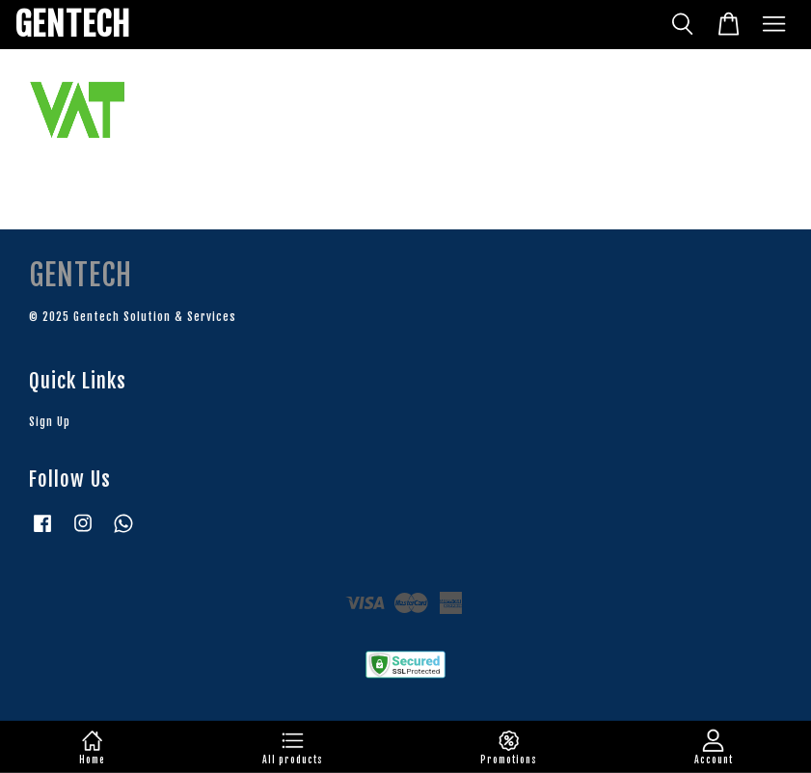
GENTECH (72, 24)
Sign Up (49, 421)
